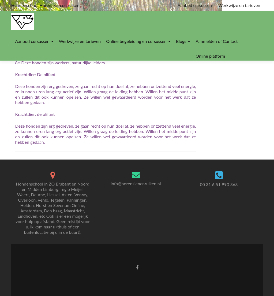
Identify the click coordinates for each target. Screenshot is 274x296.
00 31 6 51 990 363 (219, 184)
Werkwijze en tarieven (239, 5)
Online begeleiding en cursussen (136, 41)
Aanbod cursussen (195, 5)
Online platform (210, 55)
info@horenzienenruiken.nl (136, 183)
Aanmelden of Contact (217, 41)
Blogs (181, 41)
